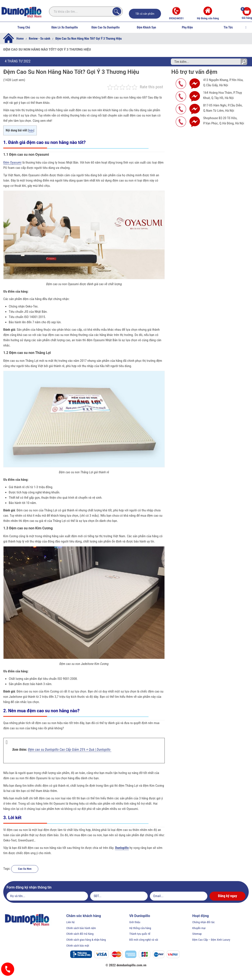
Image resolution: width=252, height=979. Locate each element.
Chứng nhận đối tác (203, 922)
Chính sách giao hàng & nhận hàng (86, 939)
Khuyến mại (199, 928)
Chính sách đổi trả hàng (80, 933)
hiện (31, 130)
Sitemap (197, 933)
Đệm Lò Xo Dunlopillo (64, 27)
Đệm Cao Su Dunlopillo (105, 27)
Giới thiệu (134, 922)
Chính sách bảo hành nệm (81, 928)
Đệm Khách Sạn (146, 27)
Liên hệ (70, 922)
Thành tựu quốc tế (139, 933)
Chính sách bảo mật (77, 945)
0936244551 (176, 13)
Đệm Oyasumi (12, 162)
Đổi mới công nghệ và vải (143, 939)
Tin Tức (228, 27)
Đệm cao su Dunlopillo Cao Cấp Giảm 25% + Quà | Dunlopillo (69, 750)
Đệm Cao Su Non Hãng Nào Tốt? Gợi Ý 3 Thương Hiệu (71, 72)
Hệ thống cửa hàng (208, 13)
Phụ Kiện (187, 27)
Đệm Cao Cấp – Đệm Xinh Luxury (211, 939)
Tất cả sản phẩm (144, 13)
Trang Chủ (24, 27)
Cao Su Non (25, 868)
